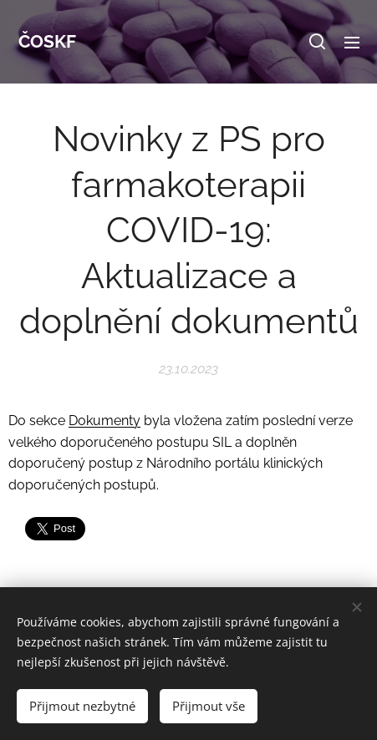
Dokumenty (104, 420)
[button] (317, 42)
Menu (351, 42)
